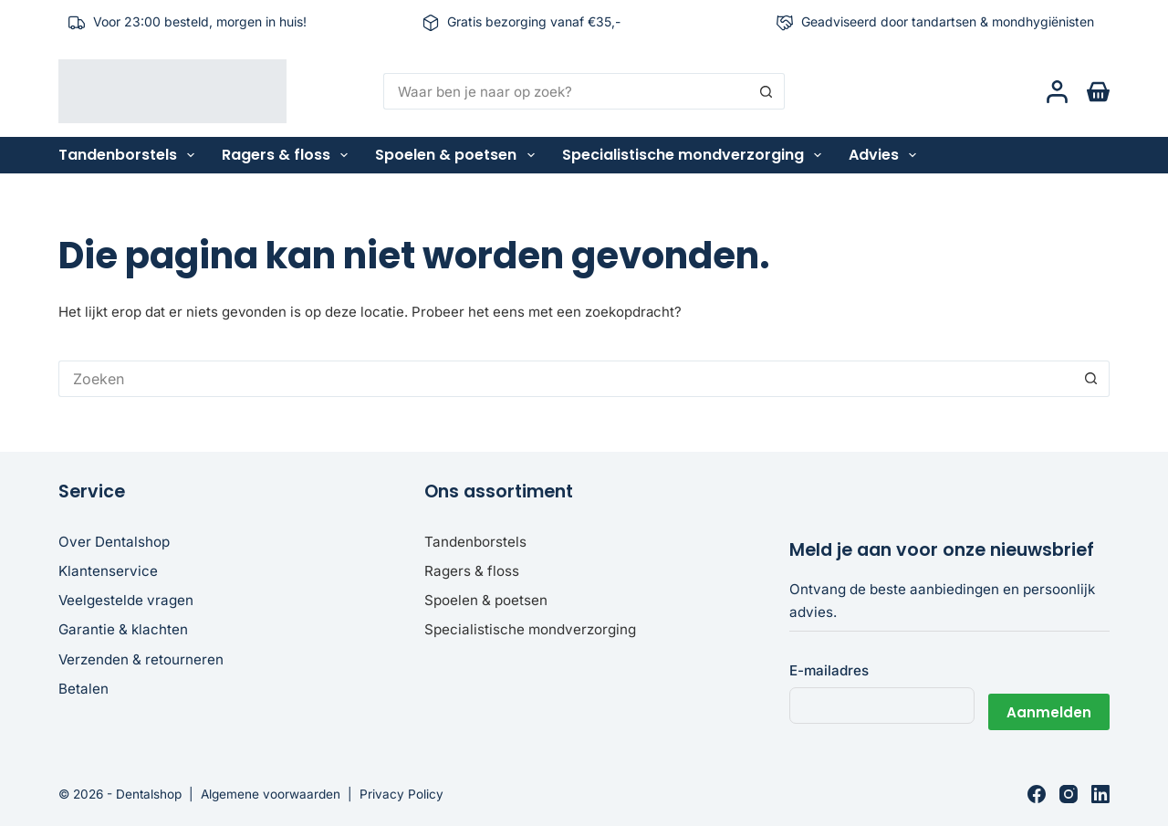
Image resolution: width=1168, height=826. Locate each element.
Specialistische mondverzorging (695, 155)
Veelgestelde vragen (125, 600)
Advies (886, 155)
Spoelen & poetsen (458, 155)
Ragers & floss (288, 155)
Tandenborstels (130, 155)
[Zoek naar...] (566, 91)
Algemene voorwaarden (270, 794)
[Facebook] (1036, 794)
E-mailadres (829, 670)
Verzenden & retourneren (141, 659)
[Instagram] (1068, 794)
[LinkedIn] (1100, 794)
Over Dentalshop (114, 541)
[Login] (1057, 91)
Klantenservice (108, 571)
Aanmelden (1048, 705)
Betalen (83, 688)
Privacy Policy (401, 794)
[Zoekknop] (766, 91)
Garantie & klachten (123, 629)
